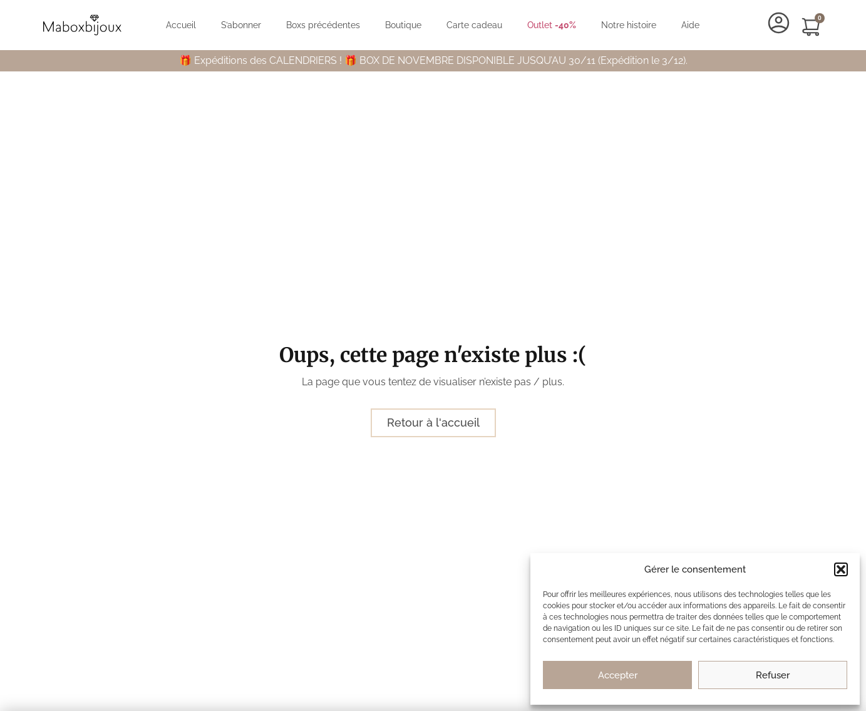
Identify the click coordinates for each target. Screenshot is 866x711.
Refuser (773, 675)
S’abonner (241, 25)
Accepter (617, 675)
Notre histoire (628, 25)
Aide (690, 25)
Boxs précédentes (323, 25)
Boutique (403, 25)
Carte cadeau (474, 25)
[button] (841, 569)
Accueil (181, 25)
